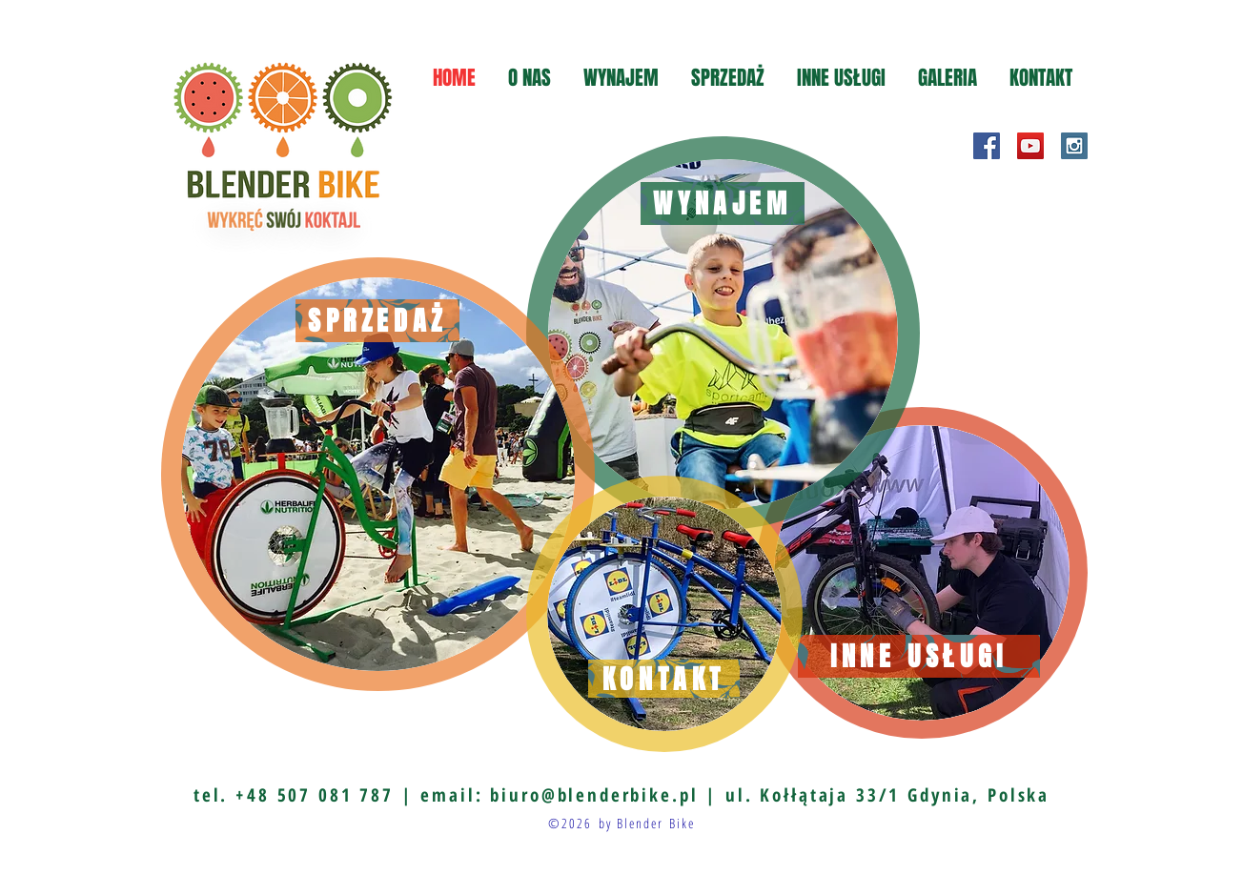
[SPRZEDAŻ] (377, 320)
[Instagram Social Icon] (1074, 145)
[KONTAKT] (664, 679)
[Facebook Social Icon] (986, 145)
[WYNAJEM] (723, 203)
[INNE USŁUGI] (919, 656)
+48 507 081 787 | (327, 795)
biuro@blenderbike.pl (594, 795)
